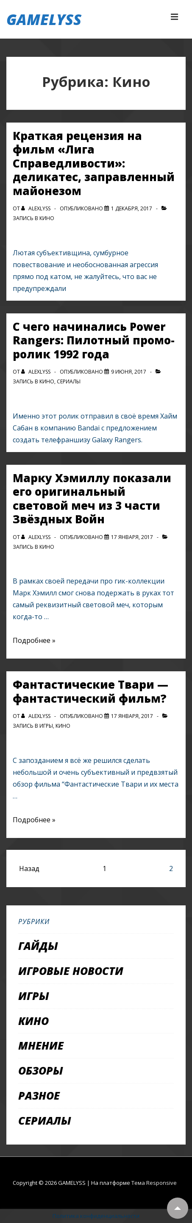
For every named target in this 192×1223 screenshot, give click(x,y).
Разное (39, 1095)
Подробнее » (34, 640)
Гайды (38, 945)
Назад (29, 868)
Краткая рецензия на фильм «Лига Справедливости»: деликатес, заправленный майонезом (94, 163)
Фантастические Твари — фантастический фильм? (90, 691)
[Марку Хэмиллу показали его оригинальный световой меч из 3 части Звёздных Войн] (132, 537)
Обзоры (40, 1070)
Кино (46, 218)
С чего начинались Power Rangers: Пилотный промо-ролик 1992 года (94, 340)
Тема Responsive (154, 1183)
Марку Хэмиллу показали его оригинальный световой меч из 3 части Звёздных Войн (92, 498)
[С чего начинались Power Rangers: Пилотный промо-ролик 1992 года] (128, 371)
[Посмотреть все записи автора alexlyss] (36, 208)
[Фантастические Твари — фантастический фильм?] (132, 716)
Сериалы (69, 381)
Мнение (41, 1045)
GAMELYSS (43, 19)
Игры (46, 725)
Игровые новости (70, 970)
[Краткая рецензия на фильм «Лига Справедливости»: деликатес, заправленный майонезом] (131, 208)
